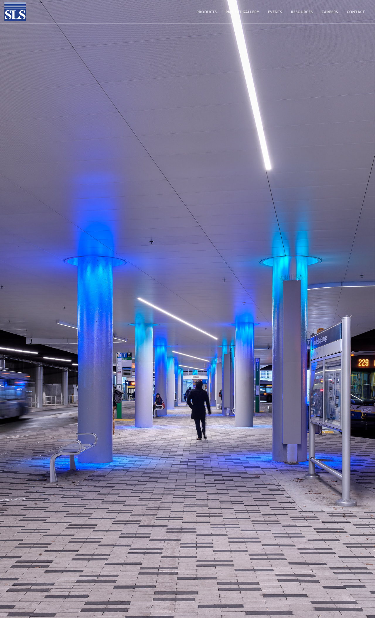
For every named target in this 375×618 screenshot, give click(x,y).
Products (206, 11)
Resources (302, 11)
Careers (329, 11)
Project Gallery (242, 11)
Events (275, 11)
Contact (356, 11)
